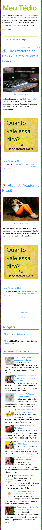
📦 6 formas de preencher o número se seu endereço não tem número (25, 378)
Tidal (28, 293)
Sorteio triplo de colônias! (24, 475)
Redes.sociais (32, 167)
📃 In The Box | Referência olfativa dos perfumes (24, 358)
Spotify (34, 291)
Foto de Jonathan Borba (21, 223)
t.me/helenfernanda (20, 334)
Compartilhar (8, 169)
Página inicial (24, 313)
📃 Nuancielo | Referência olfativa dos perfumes (24, 395)
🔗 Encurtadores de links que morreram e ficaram (20, 56)
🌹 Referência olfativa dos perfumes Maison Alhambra (24, 411)
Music (29, 291)
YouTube (34, 293)
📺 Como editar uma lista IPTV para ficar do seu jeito (26, 508)
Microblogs (33, 164)
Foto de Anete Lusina (21, 94)
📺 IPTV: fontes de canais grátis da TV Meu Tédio (26, 442)
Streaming (22, 293)
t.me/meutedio (9, 343)
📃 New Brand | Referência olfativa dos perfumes (24, 492)
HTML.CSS (24, 164)
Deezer (23, 291)
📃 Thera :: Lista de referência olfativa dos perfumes (25, 458)
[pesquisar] (20, 39)
